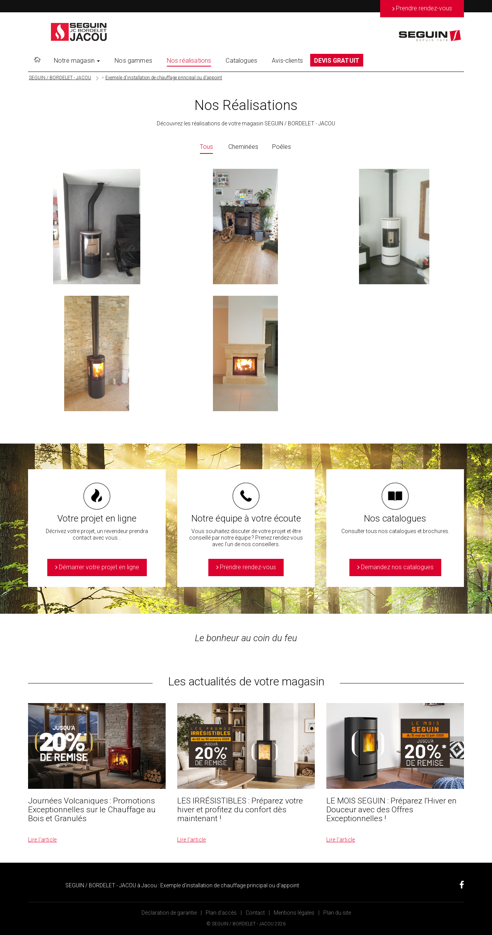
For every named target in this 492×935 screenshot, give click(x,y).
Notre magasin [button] (77, 60)
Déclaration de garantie (169, 913)
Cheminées (243, 146)
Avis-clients (287, 60)
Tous (206, 146)
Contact (255, 913)
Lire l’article (42, 840)
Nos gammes (133, 60)
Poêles (281, 146)
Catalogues (241, 60)
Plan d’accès (221, 913)
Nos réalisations (189, 60)
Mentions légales (294, 913)
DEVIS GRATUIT (336, 60)
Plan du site (337, 913)
